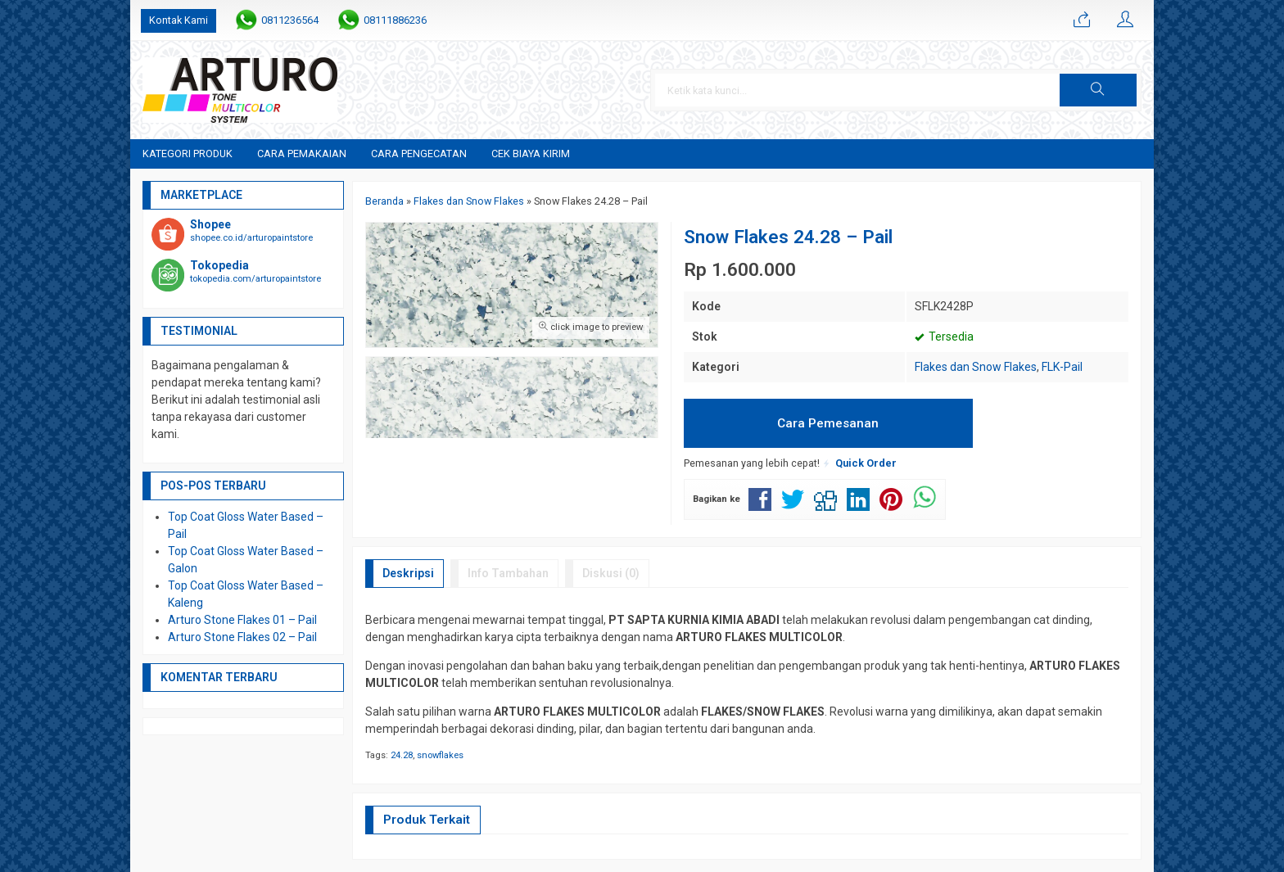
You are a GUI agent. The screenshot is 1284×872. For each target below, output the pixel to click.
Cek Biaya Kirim (530, 153)
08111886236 (395, 20)
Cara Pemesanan (828, 423)
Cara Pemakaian (301, 153)
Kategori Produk (187, 153)
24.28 (402, 755)
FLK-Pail (1062, 366)
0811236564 (290, 20)
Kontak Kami (178, 20)
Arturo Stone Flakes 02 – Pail (242, 637)
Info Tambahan (508, 573)
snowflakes (440, 755)
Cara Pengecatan (419, 153)
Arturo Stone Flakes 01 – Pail (242, 619)
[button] (1098, 90)
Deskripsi (408, 573)
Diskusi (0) (611, 573)
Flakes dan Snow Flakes (976, 366)
